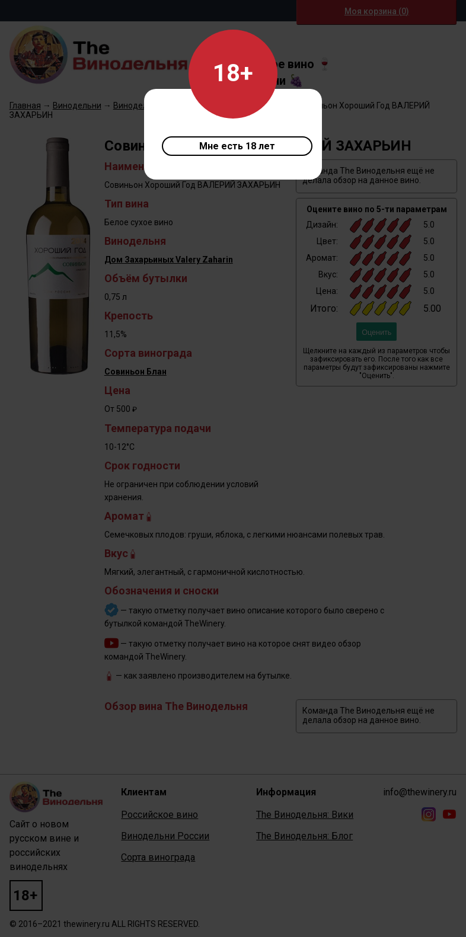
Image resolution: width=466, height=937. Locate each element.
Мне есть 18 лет (237, 146)
